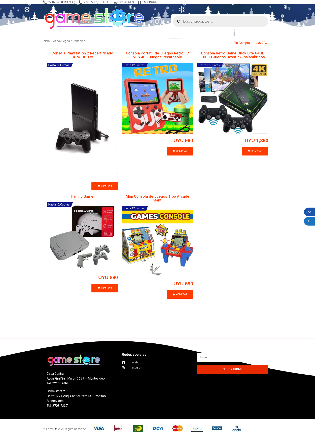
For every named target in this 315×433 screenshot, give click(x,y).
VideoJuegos (61, 41)
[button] (104, 186)
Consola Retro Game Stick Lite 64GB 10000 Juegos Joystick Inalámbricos (233, 55)
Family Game (82, 196)
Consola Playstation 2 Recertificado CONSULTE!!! (82, 55)
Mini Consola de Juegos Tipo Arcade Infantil (157, 198)
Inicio (46, 41)
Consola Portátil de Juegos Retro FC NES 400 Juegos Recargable (157, 55)
